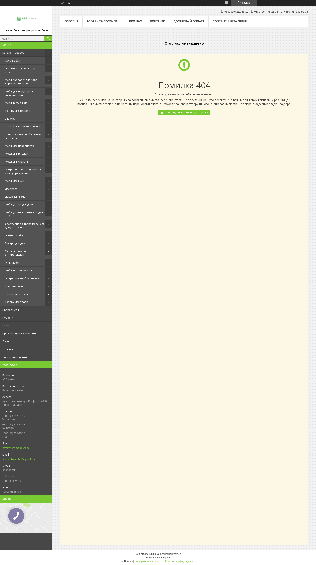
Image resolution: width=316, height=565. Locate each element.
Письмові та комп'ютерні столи (21, 70)
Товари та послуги (102, 21)
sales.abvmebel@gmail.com (19, 459)
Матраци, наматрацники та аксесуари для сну (23, 171)
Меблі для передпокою (20, 146)
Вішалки (10, 118)
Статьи (7, 325)
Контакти (157, 21)
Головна (71, 21)
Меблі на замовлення (19, 270)
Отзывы (7, 349)
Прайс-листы (10, 310)
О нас (5, 341)
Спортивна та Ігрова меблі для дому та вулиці (24, 225)
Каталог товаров (13, 52)
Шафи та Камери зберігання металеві (23, 136)
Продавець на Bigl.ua (158, 557)
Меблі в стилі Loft (16, 103)
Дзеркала (11, 189)
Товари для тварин (17, 302)
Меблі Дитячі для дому (19, 204)
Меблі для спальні (16, 161)
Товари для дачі (15, 243)
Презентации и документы (19, 333)
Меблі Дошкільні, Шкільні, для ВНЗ (24, 214)
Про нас (135, 21)
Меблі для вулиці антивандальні (15, 252)
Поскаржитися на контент (149, 561)
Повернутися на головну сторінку (186, 112)
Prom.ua (176, 553)
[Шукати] (48, 38)
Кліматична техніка (17, 294)
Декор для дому (15, 196)
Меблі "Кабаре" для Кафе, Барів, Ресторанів (21, 81)
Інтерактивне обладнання (22, 278)
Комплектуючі (14, 286)
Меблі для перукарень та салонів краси (21, 93)
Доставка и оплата (14, 357)
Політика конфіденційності (180, 561)
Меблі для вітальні (17, 153)
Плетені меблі (14, 235)
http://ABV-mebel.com (15, 448)
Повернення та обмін (230, 21)
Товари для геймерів (18, 111)
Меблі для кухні (15, 181)
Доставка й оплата (189, 21)
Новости (7, 317)
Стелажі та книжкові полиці (22, 126)
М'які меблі (12, 262)
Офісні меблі (13, 60)
